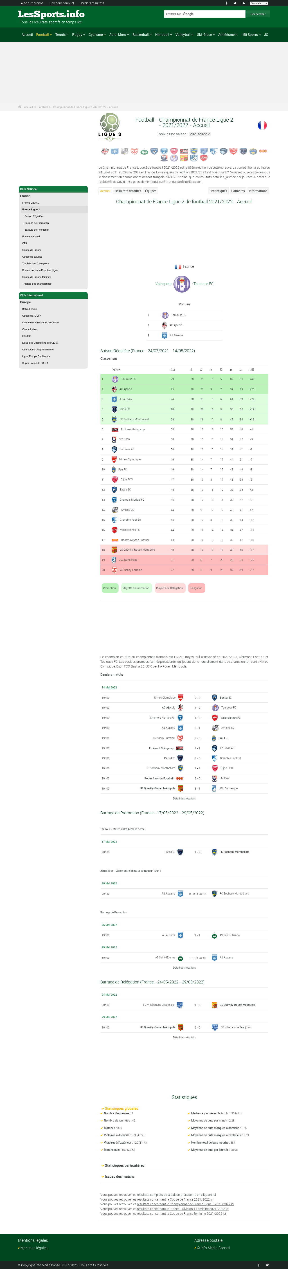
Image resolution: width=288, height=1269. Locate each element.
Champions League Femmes (38, 349)
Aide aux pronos (32, 3)
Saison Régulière (34, 216)
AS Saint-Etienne (230, 935)
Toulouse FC (178, 315)
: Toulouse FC (202, 283)
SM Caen (124, 439)
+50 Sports (249, 34)
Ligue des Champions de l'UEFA (40, 342)
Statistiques (218, 191)
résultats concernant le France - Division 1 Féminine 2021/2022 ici (183, 1209)
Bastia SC (125, 489)
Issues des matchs (120, 1176)
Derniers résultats (92, 3)
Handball (162, 34)
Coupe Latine (29, 329)
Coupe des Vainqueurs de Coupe (40, 322)
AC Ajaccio (176, 325)
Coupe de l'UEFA (31, 315)
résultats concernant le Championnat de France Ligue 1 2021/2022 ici (185, 1204)
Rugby (77, 34)
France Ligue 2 (31, 209)
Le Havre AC (127, 449)
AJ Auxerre (176, 335)
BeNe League (29, 309)
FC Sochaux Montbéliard (134, 419)
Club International (53, 295)
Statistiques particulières (124, 1165)
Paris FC (125, 409)
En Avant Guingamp (133, 429)
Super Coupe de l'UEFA (35, 363)
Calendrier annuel (62, 3)
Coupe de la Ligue (32, 256)
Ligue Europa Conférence (36, 356)
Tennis (60, 34)
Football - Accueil (31, 179)
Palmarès (238, 191)
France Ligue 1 (30, 202)
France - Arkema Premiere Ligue (40, 270)
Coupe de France (31, 250)
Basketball (141, 34)
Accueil (27, 34)
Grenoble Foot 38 (130, 519)
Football (42, 34)
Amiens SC (127, 509)
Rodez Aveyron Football (135, 540)
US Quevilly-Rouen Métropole (137, 549)
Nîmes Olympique (130, 459)
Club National (53, 189)
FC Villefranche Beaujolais (158, 1004)
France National (31, 236)
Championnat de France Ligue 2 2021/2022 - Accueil (85, 107)
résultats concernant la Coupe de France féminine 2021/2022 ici (181, 1213)
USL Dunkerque (128, 559)
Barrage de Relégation (37, 229)
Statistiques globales (121, 1108)
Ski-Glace (204, 34)
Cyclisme (96, 34)
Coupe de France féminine (37, 277)
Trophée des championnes (37, 283)
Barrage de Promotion (37, 223)
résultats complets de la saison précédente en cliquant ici (176, 1194)
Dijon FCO (127, 479)
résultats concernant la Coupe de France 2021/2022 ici (175, 1199)
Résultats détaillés (128, 191)
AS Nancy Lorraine (131, 570)
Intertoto (26, 336)
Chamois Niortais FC (132, 499)
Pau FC (122, 469)
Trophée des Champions (35, 263)
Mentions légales (33, 1247)
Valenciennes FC (130, 529)
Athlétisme (226, 34)
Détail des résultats (184, 798)
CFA (24, 243)
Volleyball (183, 34)
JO (266, 34)
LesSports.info (35, 14)
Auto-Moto (117, 34)
